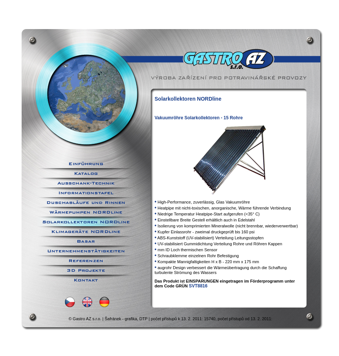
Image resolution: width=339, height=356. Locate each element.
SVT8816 (198, 286)
